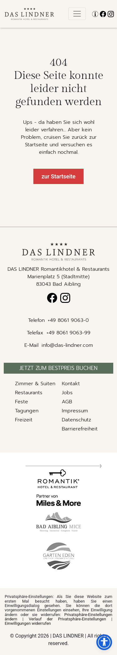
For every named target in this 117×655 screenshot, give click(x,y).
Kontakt (71, 383)
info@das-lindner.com (67, 345)
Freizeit (23, 420)
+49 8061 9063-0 (68, 320)
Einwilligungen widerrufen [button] (28, 623)
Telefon (36, 320)
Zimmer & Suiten (35, 383)
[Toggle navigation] (77, 13)
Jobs (67, 392)
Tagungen (26, 411)
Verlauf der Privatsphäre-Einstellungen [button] (67, 619)
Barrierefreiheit (80, 429)
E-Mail (31, 345)
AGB (67, 401)
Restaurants (28, 392)
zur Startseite (58, 176)
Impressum (75, 411)
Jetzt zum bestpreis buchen (58, 368)
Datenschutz (76, 420)
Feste (21, 401)
